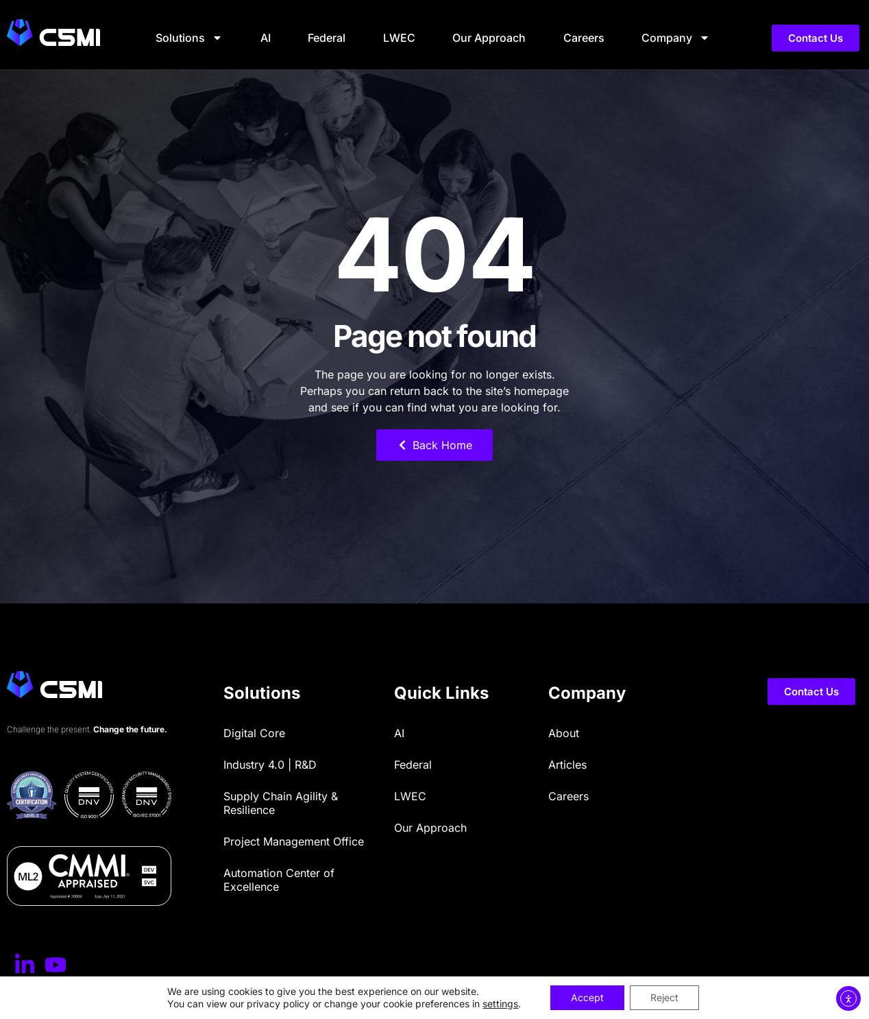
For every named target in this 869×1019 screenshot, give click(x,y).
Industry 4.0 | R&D (270, 764)
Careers (583, 38)
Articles (567, 764)
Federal (326, 38)
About (563, 733)
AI (265, 38)
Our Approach (489, 38)
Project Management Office (293, 841)
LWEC (399, 38)
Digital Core (254, 733)
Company (675, 37)
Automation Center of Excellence (278, 880)
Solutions (189, 37)
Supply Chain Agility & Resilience (280, 803)
